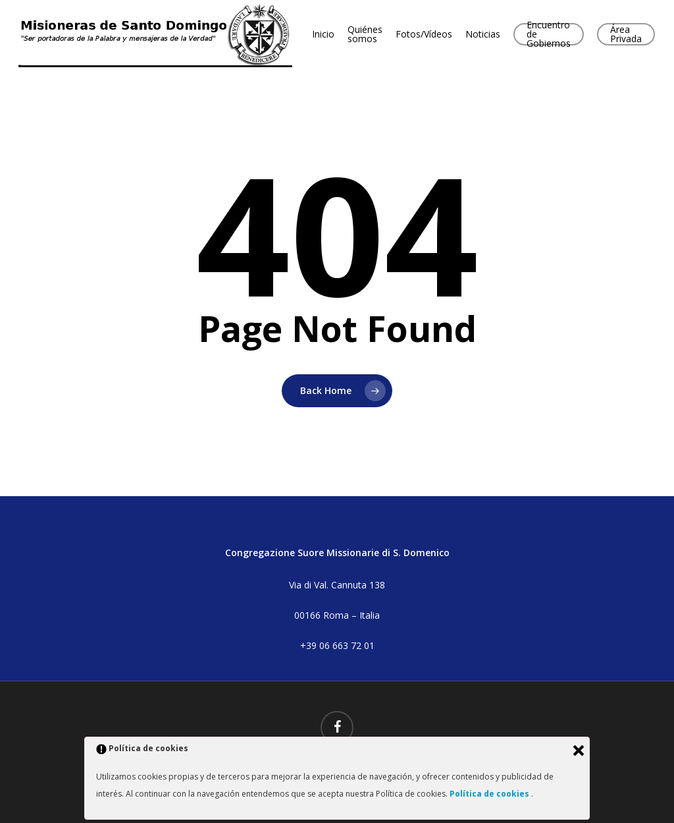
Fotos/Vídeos (424, 34)
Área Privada (626, 34)
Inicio (323, 34)
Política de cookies (490, 793)
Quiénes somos (365, 34)
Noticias (482, 34)
